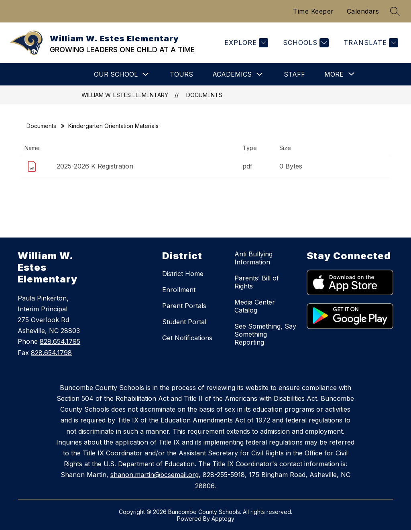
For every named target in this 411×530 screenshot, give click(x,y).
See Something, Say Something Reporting (265, 334)
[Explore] (245, 43)
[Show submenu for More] (334, 74)
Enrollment (178, 290)
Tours (181, 74)
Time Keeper (313, 11)
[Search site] (395, 11)
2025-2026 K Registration (95, 166)
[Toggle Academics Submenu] (260, 74)
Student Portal (184, 322)
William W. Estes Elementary (124, 94)
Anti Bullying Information (253, 258)
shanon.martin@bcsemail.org (154, 475)
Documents (204, 94)
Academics (232, 74)
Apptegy (223, 518)
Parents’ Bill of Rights (256, 282)
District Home (182, 274)
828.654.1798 (51, 353)
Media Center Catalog (254, 306)
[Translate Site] (370, 43)
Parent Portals (184, 306)
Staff (294, 74)
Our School (116, 74)
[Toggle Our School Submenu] (146, 74)
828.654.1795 (60, 341)
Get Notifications (187, 338)
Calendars (363, 11)
